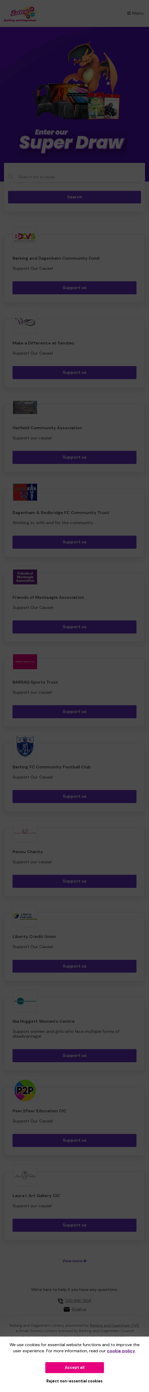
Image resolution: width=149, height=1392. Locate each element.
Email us (79, 1309)
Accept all (74, 1367)
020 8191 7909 (78, 1300)
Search (74, 197)
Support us (75, 287)
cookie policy (121, 1351)
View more (74, 1260)
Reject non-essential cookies (74, 1381)
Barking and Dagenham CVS (114, 1325)
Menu (135, 13)
